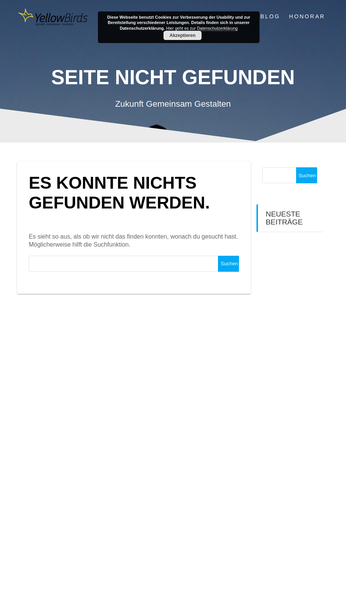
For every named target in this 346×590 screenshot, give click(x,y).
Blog (270, 16)
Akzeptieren (182, 35)
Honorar (307, 16)
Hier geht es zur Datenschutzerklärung (202, 28)
